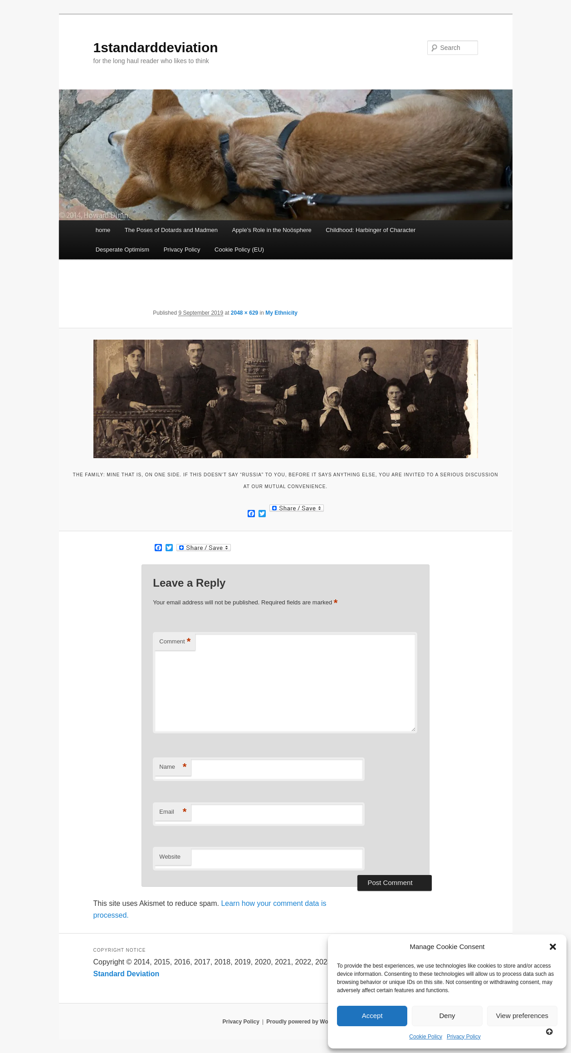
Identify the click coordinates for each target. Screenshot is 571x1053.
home (103, 230)
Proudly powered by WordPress (307, 1021)
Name (172, 767)
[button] (552, 946)
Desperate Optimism (122, 249)
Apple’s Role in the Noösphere (271, 230)
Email (172, 812)
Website (170, 856)
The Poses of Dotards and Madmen (171, 230)
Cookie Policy (425, 1036)
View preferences (522, 1015)
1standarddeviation (155, 47)
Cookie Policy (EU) (239, 249)
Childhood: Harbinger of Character (370, 230)
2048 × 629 (244, 313)
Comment (174, 641)
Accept (372, 1015)
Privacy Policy (464, 1036)
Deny (447, 1015)
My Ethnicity (281, 313)
